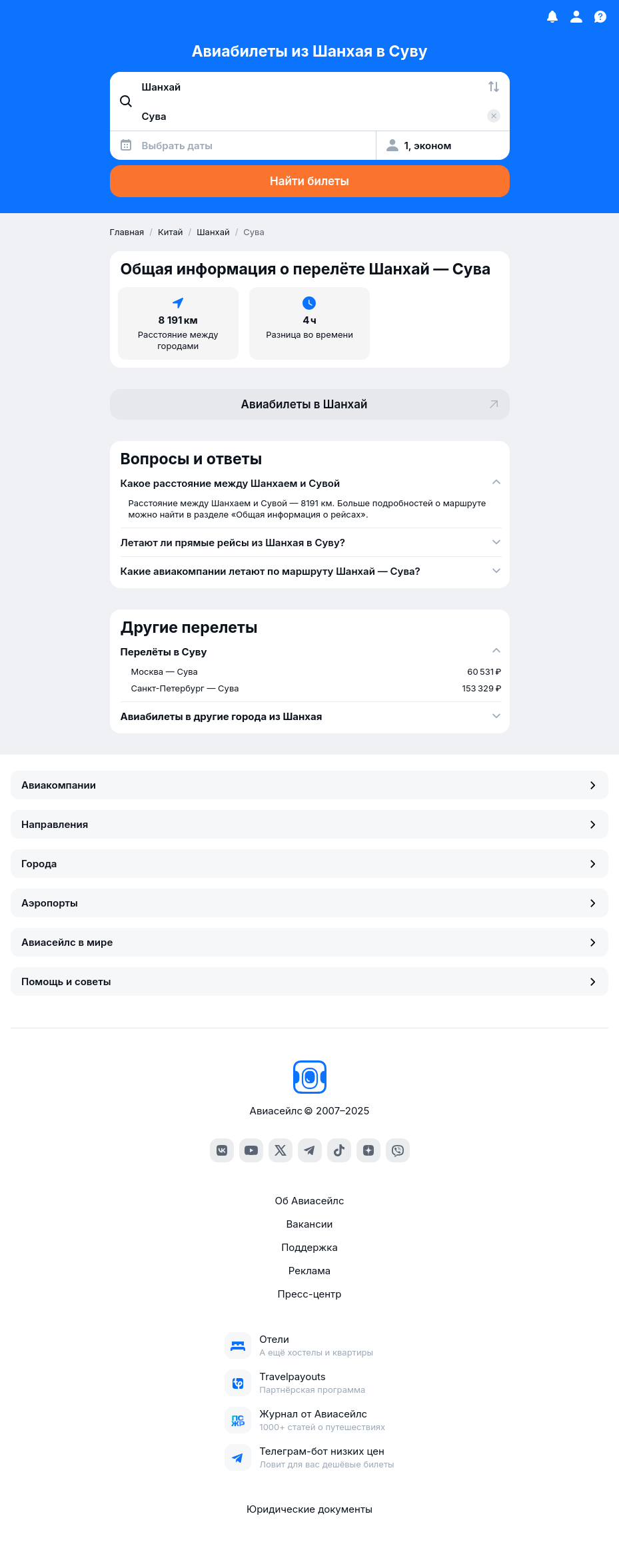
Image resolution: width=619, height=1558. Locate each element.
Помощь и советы (309, 981)
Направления (309, 824)
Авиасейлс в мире (309, 942)
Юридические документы (309, 1509)
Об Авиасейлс (309, 1200)
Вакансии (310, 1224)
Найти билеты (309, 181)
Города (309, 863)
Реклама (309, 1270)
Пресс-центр (310, 1294)
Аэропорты (309, 903)
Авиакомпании (309, 785)
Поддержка (309, 1247)
